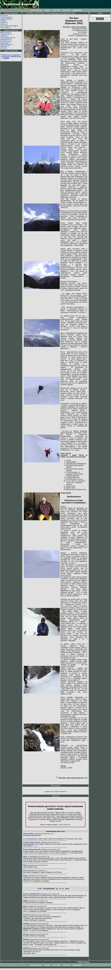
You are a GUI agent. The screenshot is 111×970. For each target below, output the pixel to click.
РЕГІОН (3, 15)
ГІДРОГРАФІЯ (6, 19)
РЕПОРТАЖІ (5, 41)
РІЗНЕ (3, 48)
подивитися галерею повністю (55, 791)
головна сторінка (36, 10)
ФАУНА (3, 24)
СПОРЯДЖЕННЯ (7, 38)
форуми (47, 10)
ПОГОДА (4, 46)
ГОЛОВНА (29, 13)
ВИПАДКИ (4, 43)
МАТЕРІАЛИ (5, 33)
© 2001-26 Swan (83, 964)
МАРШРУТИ (5, 39)
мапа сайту (56, 10)
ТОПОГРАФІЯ (6, 17)
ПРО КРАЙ (5, 28)
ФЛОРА (3, 22)
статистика (67, 10)
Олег (86, 778)
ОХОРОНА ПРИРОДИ (9, 26)
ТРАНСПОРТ (5, 34)
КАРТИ (3, 36)
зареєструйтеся (64, 824)
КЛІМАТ (3, 21)
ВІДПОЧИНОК (6, 45)
